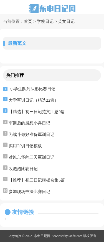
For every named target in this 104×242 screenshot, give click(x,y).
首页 (28, 21)
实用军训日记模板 (25, 146)
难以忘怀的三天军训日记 (31, 157)
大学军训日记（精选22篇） (34, 100)
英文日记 (66, 21)
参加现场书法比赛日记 (29, 191)
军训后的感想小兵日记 (29, 123)
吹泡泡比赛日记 (23, 169)
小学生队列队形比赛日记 (32, 89)
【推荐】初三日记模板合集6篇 (37, 180)
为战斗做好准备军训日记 (31, 134)
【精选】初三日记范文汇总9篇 (37, 111)
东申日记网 (42, 236)
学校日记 (45, 21)
